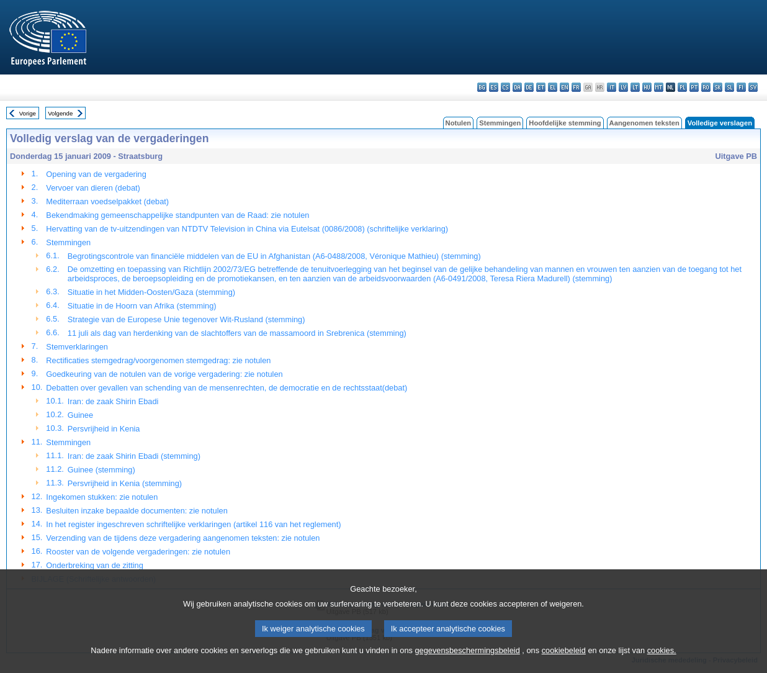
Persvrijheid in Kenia (104, 428)
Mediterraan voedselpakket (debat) (107, 201)
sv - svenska (753, 87)
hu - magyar (647, 87)
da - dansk (517, 87)
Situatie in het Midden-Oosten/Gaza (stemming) (151, 292)
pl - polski (682, 87)
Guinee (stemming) (101, 469)
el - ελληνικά (552, 87)
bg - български (482, 87)
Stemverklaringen (77, 346)
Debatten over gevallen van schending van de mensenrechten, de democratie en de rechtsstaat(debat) (226, 387)
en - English (564, 87)
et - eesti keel (540, 87)
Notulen (459, 123)
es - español (493, 87)
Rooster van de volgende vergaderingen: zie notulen (138, 551)
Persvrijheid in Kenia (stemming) (125, 483)
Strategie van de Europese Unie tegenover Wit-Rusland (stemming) (186, 319)
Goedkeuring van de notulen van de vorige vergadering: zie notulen (164, 374)
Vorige (27, 113)
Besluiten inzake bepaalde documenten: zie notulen (136, 510)
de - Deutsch (529, 87)
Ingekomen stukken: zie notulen (102, 497)
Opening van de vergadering (96, 174)
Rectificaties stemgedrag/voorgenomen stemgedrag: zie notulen (158, 360)
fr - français (576, 87)
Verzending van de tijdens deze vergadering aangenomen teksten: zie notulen (183, 538)
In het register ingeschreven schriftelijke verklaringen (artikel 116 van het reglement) (193, 524)
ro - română (706, 87)
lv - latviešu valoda (623, 87)
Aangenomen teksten (644, 123)
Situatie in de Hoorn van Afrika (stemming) (142, 305)
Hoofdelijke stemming (565, 123)
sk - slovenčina (717, 87)
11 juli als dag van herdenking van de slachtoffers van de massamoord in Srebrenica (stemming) (237, 333)
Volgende (60, 113)
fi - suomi (741, 87)
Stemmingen (500, 123)
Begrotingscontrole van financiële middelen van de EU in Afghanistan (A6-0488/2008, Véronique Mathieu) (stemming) (274, 256)
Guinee (80, 415)
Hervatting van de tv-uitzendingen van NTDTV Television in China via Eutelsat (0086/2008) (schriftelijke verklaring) (247, 228)
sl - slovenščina (729, 87)
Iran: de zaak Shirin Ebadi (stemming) (134, 456)
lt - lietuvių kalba (635, 87)
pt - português (694, 87)
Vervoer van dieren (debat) (93, 187)
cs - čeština (505, 87)
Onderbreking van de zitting (94, 565)
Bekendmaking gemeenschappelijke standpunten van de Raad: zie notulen (177, 215)
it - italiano (611, 87)
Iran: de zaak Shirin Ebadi (113, 401)
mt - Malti (658, 87)
